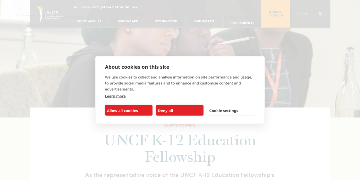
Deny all (165, 110)
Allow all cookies (122, 110)
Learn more (115, 96)
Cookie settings (223, 110)
